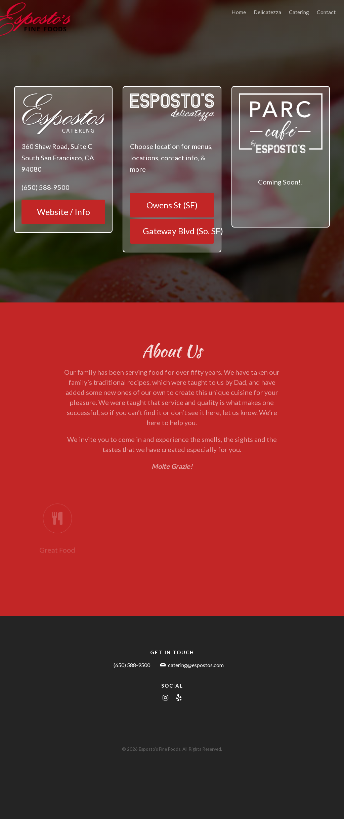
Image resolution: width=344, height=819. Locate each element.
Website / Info (63, 212)
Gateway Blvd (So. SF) (178, 231)
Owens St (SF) (172, 205)
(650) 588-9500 (132, 665)
